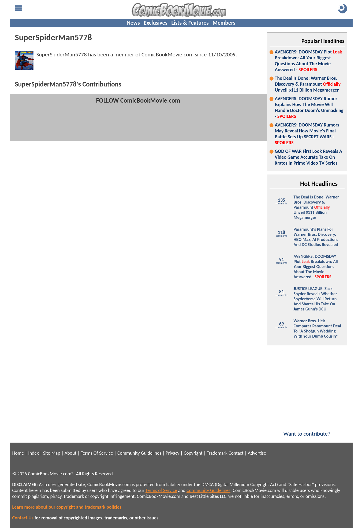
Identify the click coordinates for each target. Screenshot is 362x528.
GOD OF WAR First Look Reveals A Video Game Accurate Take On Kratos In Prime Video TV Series (308, 157)
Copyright (193, 453)
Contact (236, 453)
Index (33, 453)
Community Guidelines (139, 453)
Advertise (257, 453)
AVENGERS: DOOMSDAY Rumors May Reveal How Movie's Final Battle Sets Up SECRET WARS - (307, 134)
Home (18, 453)
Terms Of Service (97, 453)
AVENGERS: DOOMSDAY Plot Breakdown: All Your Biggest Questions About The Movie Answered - (308, 61)
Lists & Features (190, 22)
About (70, 453)
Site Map (51, 453)
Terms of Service (161, 490)
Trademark (217, 453)
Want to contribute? (307, 430)
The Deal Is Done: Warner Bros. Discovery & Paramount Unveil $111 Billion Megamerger (308, 84)
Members (223, 22)
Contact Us (22, 518)
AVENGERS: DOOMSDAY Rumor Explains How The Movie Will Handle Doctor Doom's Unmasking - (309, 107)
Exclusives (155, 22)
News (133, 22)
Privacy (172, 453)
